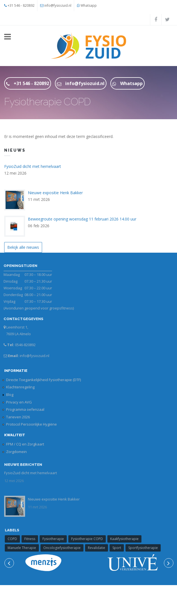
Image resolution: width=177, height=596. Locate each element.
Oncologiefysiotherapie (64, 547)
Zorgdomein (16, 451)
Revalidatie (99, 547)
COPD (15, 538)
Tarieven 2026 (18, 416)
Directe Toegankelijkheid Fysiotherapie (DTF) (43, 379)
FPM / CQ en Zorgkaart (25, 444)
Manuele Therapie (24, 547)
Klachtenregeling (20, 386)
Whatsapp (89, 5)
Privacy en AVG (19, 402)
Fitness (32, 538)
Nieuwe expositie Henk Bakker (55, 192)
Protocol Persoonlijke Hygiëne (31, 424)
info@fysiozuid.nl (57, 5)
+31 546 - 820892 (21, 5)
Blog (9, 394)
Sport (119, 547)
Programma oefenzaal (25, 409)
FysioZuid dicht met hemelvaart (32, 166)
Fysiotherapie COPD (89, 538)
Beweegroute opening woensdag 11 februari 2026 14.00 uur (82, 219)
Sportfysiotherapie (145, 547)
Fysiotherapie (55, 538)
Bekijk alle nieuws (23, 247)
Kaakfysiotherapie (127, 538)
